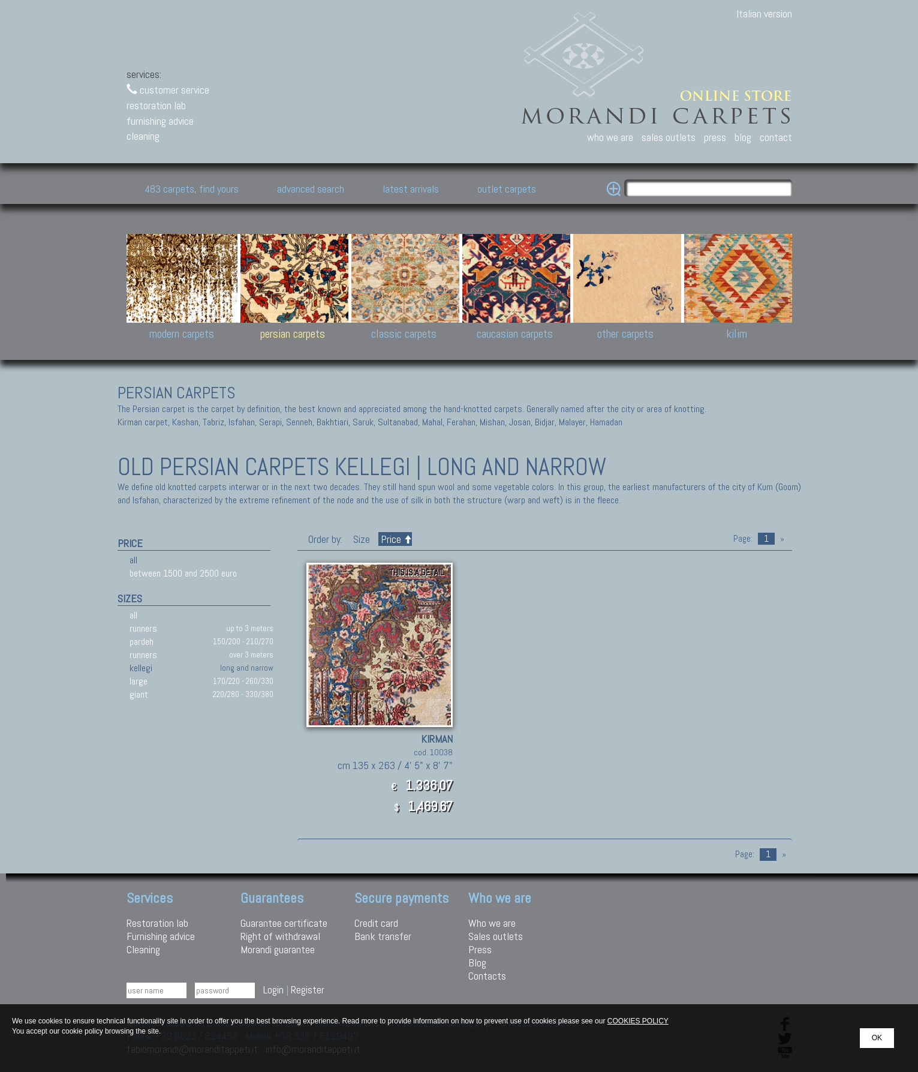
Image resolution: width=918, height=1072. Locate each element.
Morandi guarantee (277, 949)
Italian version (764, 13)
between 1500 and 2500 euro (183, 573)
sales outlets (669, 137)
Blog (477, 962)
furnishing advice (160, 121)
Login (273, 989)
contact (776, 137)
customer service (168, 90)
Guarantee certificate (283, 923)
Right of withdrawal (280, 936)
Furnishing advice (161, 936)
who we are (610, 137)
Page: (743, 538)
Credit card (376, 923)
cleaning (143, 136)
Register (307, 989)
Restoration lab (157, 923)
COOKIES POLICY (638, 1021)
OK (877, 1038)
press (715, 137)
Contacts (487, 976)
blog (743, 137)
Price (395, 539)
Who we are (492, 923)
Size (361, 539)
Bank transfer (382, 936)
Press (480, 949)
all (133, 560)
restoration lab (156, 105)
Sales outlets (495, 936)
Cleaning (143, 949)
